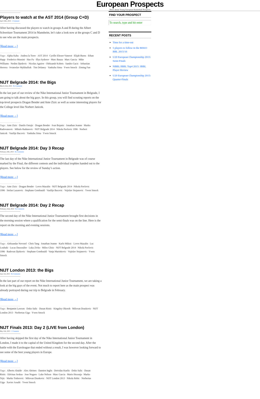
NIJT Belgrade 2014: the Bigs (28, 82)
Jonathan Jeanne (74, 125)
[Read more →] (9, 46)
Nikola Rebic (73, 378)
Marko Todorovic (15, 378)
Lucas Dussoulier (18, 247)
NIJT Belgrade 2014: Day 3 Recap (32, 148)
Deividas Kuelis (62, 370)
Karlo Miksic (65, 243)
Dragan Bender (42, 125)
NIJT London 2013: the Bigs (26, 270)
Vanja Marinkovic (57, 251)
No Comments (17, 86)
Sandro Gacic (72, 63)
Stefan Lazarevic (15, 190)
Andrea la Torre (28, 55)
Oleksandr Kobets (54, 63)
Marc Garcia (71, 59)
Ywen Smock (70, 67)
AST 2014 (43, 55)
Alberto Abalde (14, 370)
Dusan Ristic (45, 308)
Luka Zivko (34, 247)
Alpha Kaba (13, 55)
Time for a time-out (123, 42)
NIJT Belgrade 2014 (45, 129)
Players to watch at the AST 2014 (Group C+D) (44, 17)
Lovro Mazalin (43, 186)
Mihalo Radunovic (24, 129)
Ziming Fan (84, 67)
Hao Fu (30, 59)
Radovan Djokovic (16, 251)
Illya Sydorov (42, 59)
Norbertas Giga (22, 312)
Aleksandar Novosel (17, 243)
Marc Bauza (57, 59)
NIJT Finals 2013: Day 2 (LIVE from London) (42, 327)
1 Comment (16, 21)
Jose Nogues (31, 374)
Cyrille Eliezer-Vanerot (60, 55)
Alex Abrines (30, 370)
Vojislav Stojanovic (73, 190)
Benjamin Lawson (16, 308)
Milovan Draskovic (81, 308)
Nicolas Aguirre (36, 63)
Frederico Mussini (16, 59)
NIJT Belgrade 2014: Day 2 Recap (32, 205)
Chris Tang (33, 243)
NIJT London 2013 (55, 378)
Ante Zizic (12, 125)
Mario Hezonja (74, 374)
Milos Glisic (48, 247)
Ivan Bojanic (58, 125)
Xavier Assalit (13, 382)
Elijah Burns (80, 55)
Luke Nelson (45, 374)
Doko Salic (31, 308)
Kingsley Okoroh (62, 308)
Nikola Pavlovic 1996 (67, 129)
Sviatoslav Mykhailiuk (20, 67)
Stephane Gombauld (35, 190)
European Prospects (130, 4)
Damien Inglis (45, 370)
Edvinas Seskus (15, 374)
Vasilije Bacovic (17, 133)
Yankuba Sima (55, 67)
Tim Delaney (39, 67)
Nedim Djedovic (19, 63)
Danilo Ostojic (26, 125)
